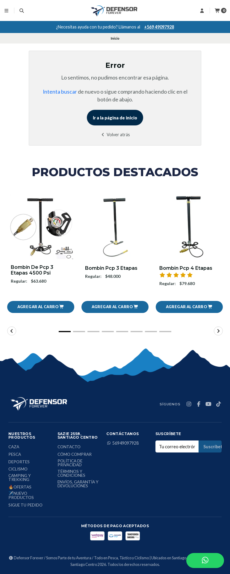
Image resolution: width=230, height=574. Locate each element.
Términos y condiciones (71, 474)
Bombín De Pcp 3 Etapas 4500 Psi (32, 270)
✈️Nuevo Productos (21, 495)
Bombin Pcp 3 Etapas (111, 268)
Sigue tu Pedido (25, 505)
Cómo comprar (75, 454)
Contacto (69, 447)
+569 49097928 (159, 26)
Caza (13, 447)
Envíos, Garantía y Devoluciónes (78, 484)
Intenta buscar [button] (60, 92)
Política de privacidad (70, 463)
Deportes (19, 462)
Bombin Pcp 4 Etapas (185, 268)
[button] (40, 307)
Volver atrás (115, 134)
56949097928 (122, 443)
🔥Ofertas (19, 487)
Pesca (14, 454)
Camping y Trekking (19, 478)
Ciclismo (18, 469)
